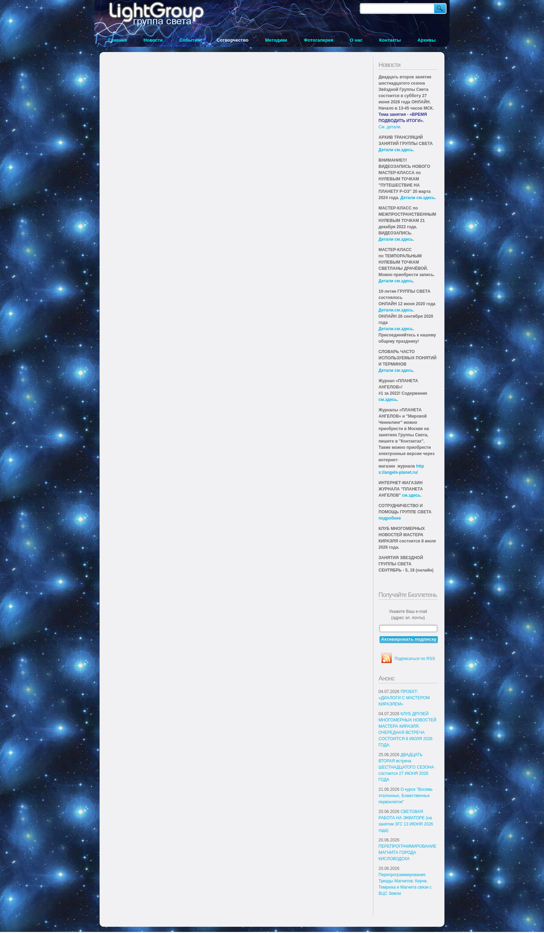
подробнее (390, 518)
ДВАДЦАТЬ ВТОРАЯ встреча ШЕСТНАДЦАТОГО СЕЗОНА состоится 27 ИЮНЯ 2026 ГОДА (406, 767)
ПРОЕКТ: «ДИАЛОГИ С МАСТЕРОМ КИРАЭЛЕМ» (404, 698)
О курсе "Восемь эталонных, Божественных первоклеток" (406, 795)
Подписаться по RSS (414, 658)
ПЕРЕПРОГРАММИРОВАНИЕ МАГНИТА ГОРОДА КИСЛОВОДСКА (407, 852)
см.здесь (388, 399)
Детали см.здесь (396, 149)
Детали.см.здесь (396, 310)
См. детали (389, 127)
